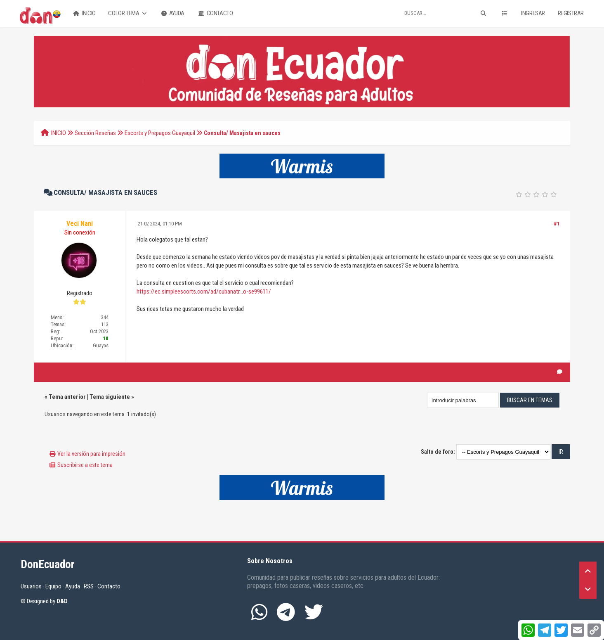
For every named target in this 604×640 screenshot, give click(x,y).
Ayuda (172, 13)
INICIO (58, 133)
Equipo (53, 586)
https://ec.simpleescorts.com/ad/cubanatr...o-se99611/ (204, 291)
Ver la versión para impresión (91, 453)
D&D (62, 601)
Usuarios (31, 586)
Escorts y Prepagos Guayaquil (160, 133)
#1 (557, 223)
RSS (89, 586)
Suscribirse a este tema (85, 465)
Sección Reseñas (95, 133)
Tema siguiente (110, 397)
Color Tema (128, 13)
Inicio (83, 13)
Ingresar (533, 13)
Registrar (571, 13)
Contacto (215, 13)
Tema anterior (67, 397)
